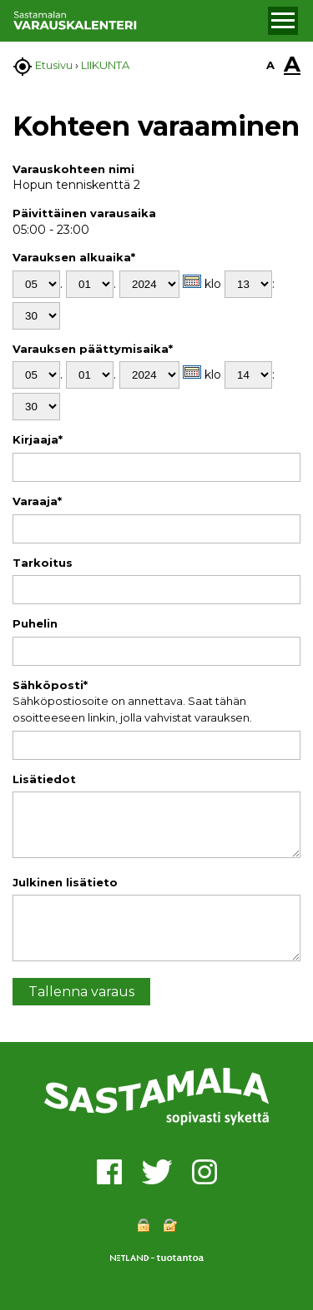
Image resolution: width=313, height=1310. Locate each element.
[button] (283, 21)
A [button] (270, 65)
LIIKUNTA (105, 65)
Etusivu (54, 65)
